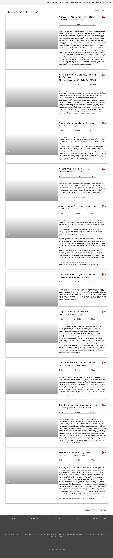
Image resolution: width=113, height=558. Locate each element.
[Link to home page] (10, 2)
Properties (54, 2)
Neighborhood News (76, 2)
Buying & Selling (64, 2)
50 (101, 510)
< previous (87, 510)
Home (48, 2)
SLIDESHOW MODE (100, 10)
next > (105, 510)
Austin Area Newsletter (91, 2)
